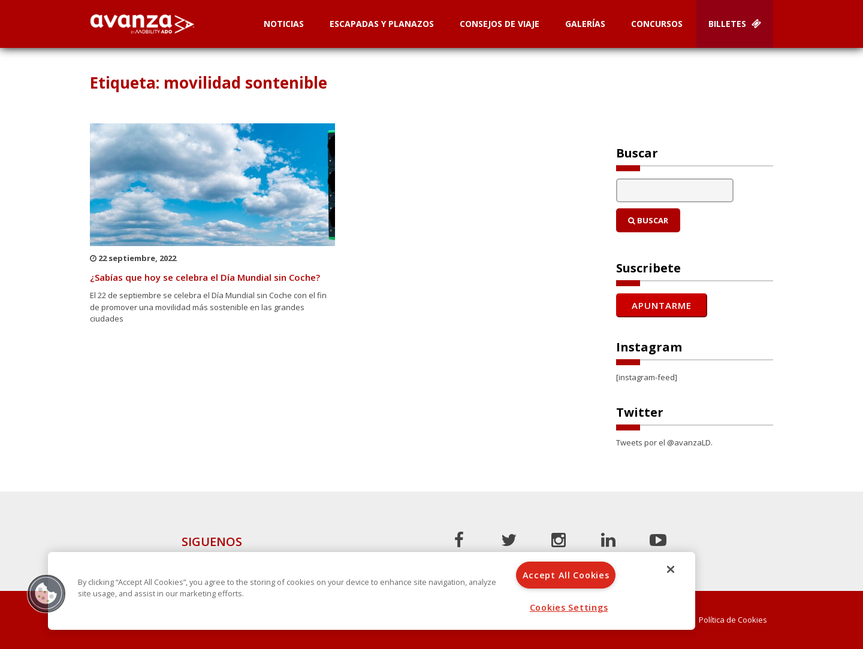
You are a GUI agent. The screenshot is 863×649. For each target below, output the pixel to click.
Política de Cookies (733, 620)
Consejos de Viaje (499, 23)
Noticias (284, 23)
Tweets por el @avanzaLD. (664, 442)
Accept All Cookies (566, 575)
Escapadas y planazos (382, 23)
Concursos (657, 23)
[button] (46, 593)
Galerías (585, 23)
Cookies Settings (569, 607)
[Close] (670, 569)
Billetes (734, 23)
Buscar (648, 220)
